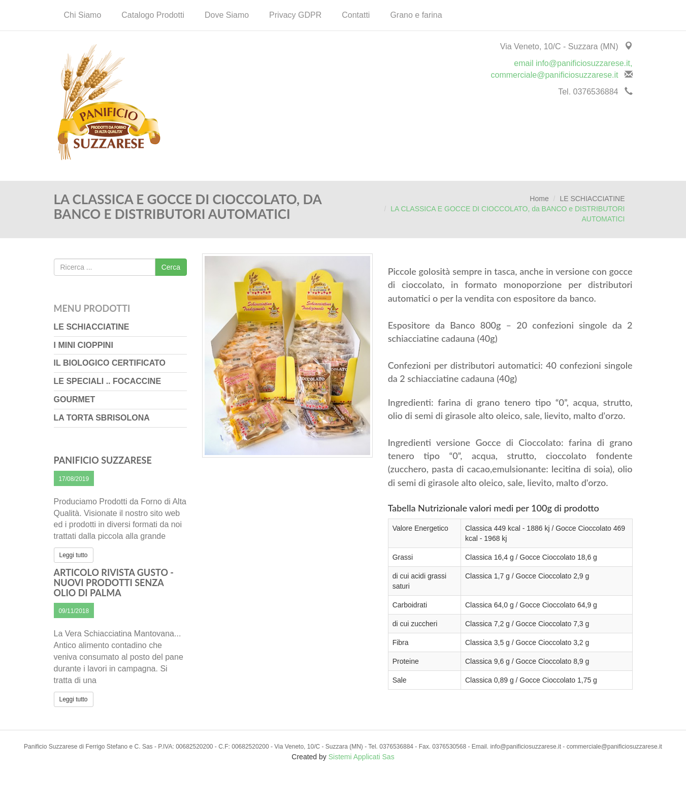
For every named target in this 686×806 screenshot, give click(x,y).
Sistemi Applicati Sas (362, 757)
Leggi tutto (73, 555)
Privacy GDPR (295, 15)
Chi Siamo (83, 15)
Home (539, 199)
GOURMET (74, 399)
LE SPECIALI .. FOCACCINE (107, 381)
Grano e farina (416, 15)
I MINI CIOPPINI (83, 345)
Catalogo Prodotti (152, 15)
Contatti (356, 15)
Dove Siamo (227, 15)
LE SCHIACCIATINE (592, 199)
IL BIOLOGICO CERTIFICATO (110, 363)
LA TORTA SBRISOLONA (102, 417)
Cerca (170, 267)
